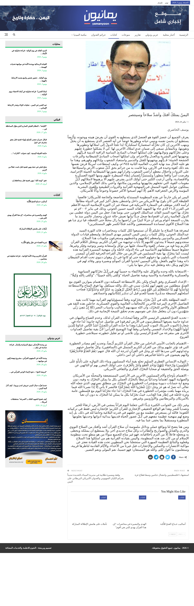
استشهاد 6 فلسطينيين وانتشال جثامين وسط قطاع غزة (162, 475)
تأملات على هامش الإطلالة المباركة (33, 229)
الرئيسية (183, 34)
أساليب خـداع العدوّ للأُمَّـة (37, 201)
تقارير (138, 34)
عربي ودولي (151, 34)
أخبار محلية (169, 34)
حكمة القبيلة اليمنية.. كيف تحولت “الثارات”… (29, 153)
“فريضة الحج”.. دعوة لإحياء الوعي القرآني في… (28, 372)
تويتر (166, 3)
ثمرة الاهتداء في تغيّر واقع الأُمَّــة (34, 242)
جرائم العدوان (98, 34)
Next (173, 534)
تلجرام (160, 3)
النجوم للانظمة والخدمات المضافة (20, 548)
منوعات (126, 34)
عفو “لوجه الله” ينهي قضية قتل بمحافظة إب (29, 180)
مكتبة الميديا (80, 34)
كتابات (113, 34)
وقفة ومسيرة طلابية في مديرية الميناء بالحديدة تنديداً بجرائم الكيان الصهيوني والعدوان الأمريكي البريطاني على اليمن (95, 478)
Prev (181, 534)
